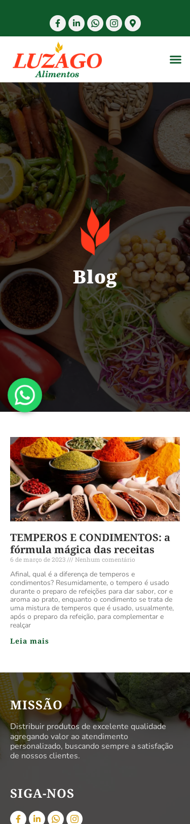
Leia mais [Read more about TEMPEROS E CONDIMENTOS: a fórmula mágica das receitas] (29, 641)
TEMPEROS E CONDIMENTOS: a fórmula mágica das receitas (90, 543)
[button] (175, 59)
